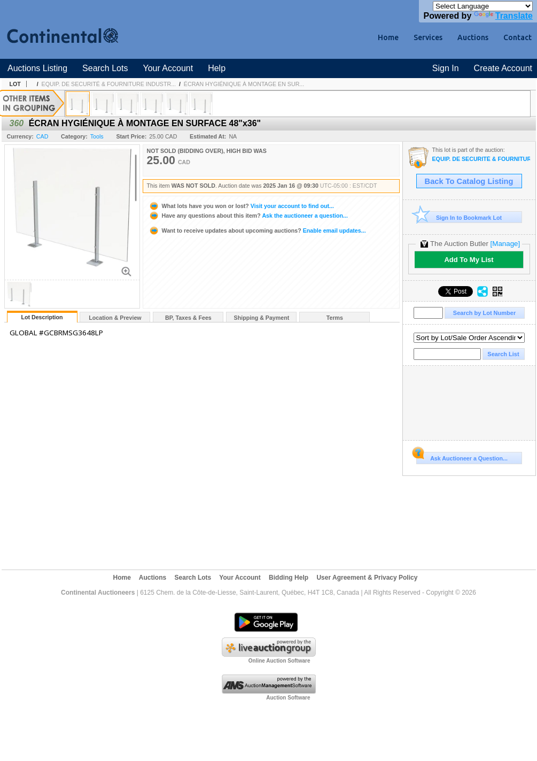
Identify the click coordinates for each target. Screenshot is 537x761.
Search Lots (105, 68)
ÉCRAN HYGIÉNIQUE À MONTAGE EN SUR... (244, 84)
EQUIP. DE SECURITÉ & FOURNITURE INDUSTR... (109, 84)
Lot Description (42, 317)
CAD (42, 136)
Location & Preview (115, 317)
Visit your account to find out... (241, 206)
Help (216, 68)
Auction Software (288, 698)
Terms (334, 317)
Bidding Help (288, 577)
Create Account (503, 68)
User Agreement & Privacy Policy (366, 577)
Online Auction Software (279, 661)
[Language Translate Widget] (483, 6)
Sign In (445, 68)
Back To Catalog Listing (469, 181)
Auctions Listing (37, 68)
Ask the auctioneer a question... (248, 215)
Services (428, 37)
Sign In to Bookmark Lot (459, 217)
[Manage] (505, 244)
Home (388, 37)
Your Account (168, 68)
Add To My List (468, 260)
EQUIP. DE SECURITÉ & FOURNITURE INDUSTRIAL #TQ (481, 159)
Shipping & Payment (262, 317)
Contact (517, 37)
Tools (97, 136)
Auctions (472, 37)
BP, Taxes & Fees (188, 317)
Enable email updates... (257, 230)
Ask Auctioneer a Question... (462, 457)
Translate (503, 15)
